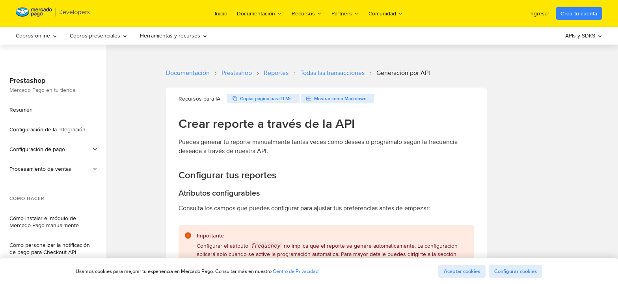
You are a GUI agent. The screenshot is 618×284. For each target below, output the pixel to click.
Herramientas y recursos (173, 35)
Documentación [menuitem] (259, 13)
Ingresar (539, 13)
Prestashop (237, 72)
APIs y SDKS (583, 35)
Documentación (188, 72)
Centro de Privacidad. (296, 271)
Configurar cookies (515, 271)
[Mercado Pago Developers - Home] (53, 13)
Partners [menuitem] (345, 13)
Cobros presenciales (98, 35)
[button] (53, 168)
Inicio (221, 13)
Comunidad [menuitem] (386, 13)
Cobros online (36, 35)
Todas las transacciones (332, 72)
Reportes (276, 72)
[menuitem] (36, 36)
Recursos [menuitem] (307, 13)
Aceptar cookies (462, 271)
